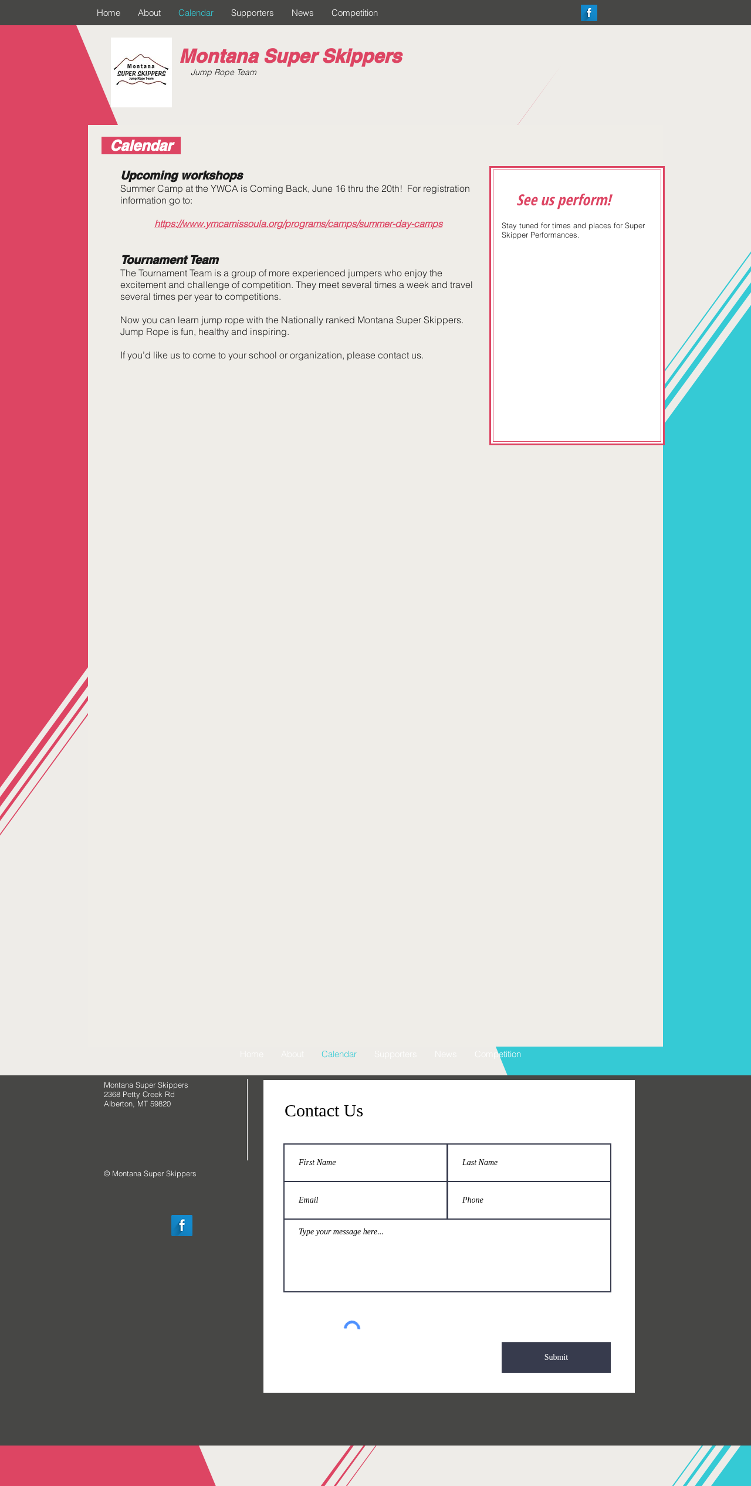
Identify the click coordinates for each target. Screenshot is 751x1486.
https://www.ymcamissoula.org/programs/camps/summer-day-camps (298, 223)
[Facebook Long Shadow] (589, 13)
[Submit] (556, 1357)
